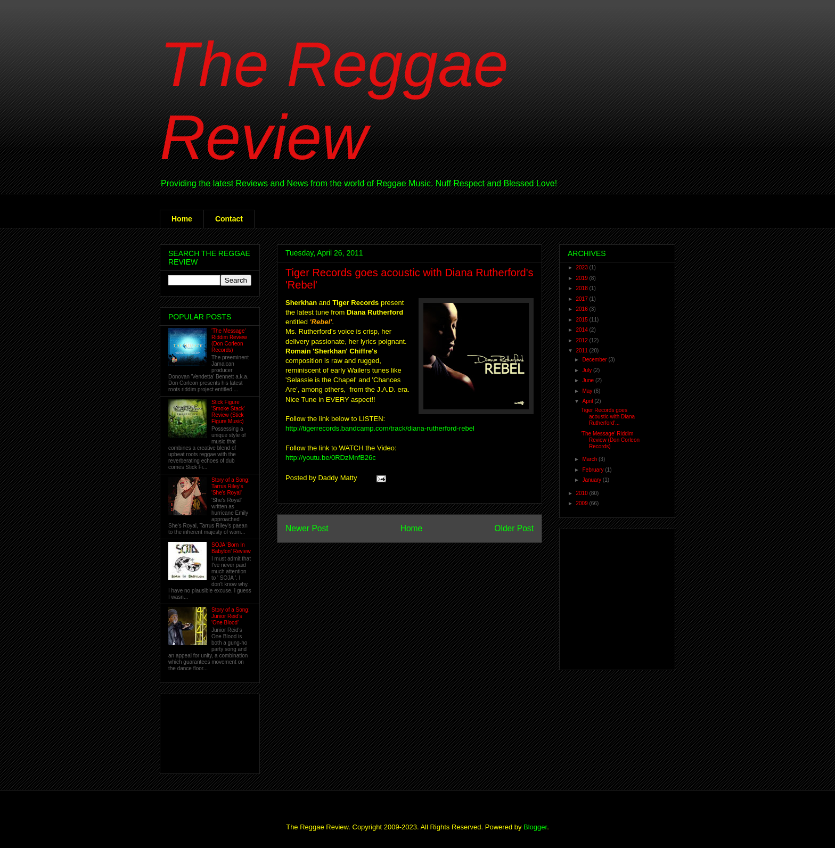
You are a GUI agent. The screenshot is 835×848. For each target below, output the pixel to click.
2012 (582, 340)
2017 (582, 299)
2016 (582, 309)
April (588, 401)
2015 (582, 320)
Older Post (514, 528)
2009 (582, 503)
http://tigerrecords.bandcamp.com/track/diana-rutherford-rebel (379, 428)
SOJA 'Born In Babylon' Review (231, 548)
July (587, 370)
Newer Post (307, 528)
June (588, 380)
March (590, 459)
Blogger (535, 827)
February (593, 470)
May (588, 391)
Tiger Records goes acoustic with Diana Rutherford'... (608, 416)
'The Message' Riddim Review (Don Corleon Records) (229, 340)
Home (181, 219)
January (592, 480)
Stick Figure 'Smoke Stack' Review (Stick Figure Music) (228, 411)
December (595, 360)
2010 (582, 493)
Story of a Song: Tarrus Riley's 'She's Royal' (230, 486)
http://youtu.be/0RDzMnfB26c (330, 458)
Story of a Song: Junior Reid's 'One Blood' (230, 616)
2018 (582, 288)
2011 (582, 350)
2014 (582, 330)
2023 (582, 267)
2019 (582, 278)
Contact (229, 219)
